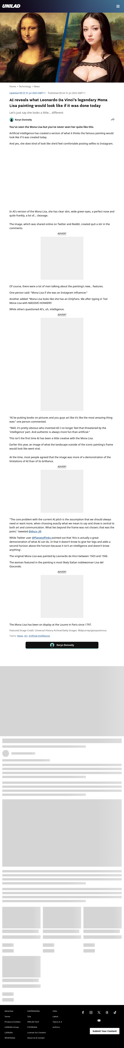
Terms (7, 1016)
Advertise (9, 1011)
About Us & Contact (36, 1038)
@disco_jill (35, 531)
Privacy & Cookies (12, 1021)
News (37, 86)
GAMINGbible (33, 1011)
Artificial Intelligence (39, 635)
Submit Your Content (105, 1031)
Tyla (29, 1016)
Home (12, 86)
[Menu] (118, 6)
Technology (25, 86)
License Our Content (36, 1032)
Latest (55, 1016)
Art (25, 635)
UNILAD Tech (33, 1021)
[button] (113, 119)
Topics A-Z (57, 1021)
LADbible (9, 1032)
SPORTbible (10, 1038)
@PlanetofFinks (41, 537)
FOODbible (32, 1027)
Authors (56, 1027)
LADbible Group (12, 1027)
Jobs (55, 1011)
